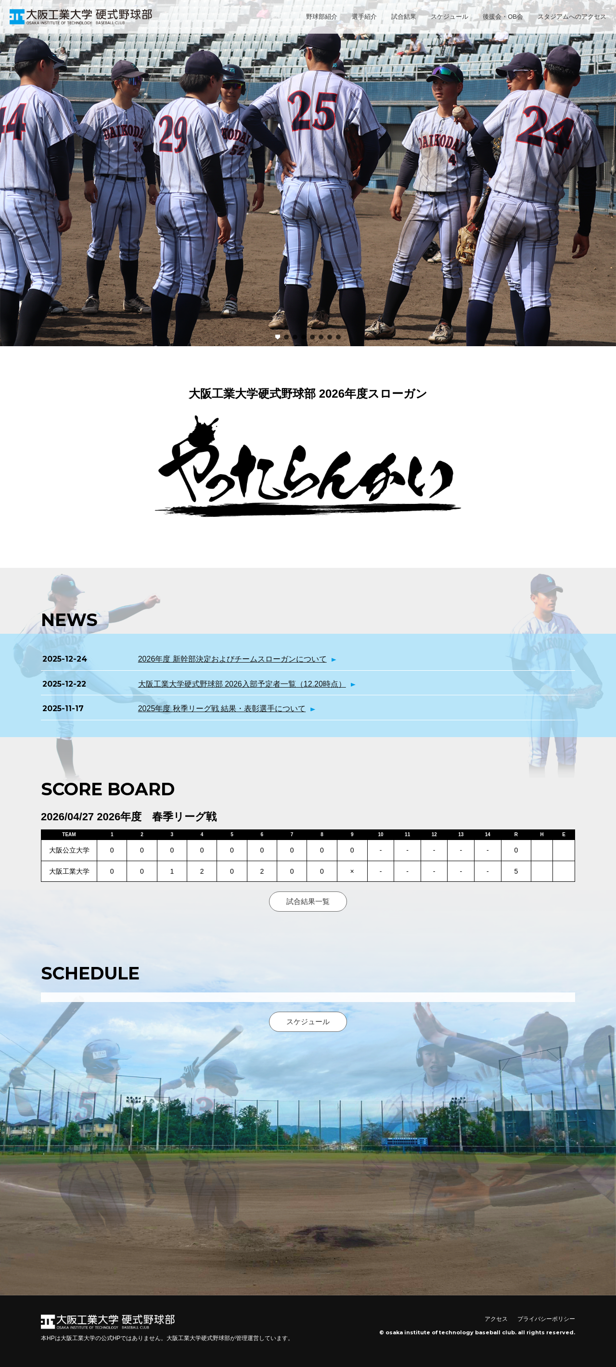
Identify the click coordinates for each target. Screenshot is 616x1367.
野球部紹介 (321, 16)
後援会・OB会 (503, 16)
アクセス (496, 1319)
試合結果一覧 (308, 901)
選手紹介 (364, 16)
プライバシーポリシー (546, 1319)
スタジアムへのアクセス (572, 16)
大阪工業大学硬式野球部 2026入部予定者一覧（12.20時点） (242, 684)
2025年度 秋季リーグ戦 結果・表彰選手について (222, 708)
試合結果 (403, 16)
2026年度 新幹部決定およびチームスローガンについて (232, 659)
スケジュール (449, 16)
